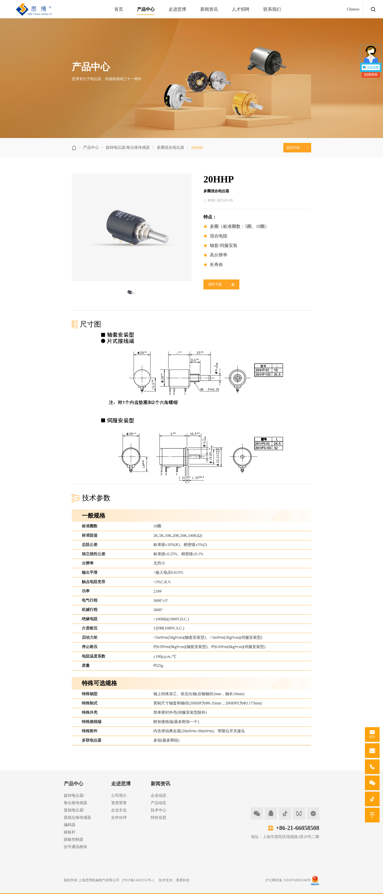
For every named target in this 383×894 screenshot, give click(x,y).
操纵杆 (69, 832)
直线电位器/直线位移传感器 (77, 814)
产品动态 (158, 803)
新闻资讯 (209, 9)
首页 (118, 9)
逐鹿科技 (183, 880)
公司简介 (119, 795)
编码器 (69, 825)
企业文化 (119, 810)
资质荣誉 (119, 803)
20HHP (197, 148)
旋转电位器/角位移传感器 (128, 147)
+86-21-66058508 (297, 828)
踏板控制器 (73, 839)
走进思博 (177, 9)
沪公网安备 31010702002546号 (288, 880)
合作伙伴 (119, 817)
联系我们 (272, 9)
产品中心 (146, 9)
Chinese (353, 9)
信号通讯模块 (75, 847)
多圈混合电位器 (170, 147)
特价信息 (158, 817)
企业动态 (158, 795)
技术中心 (158, 810)
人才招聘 (240, 9)
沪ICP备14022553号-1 (138, 880)
